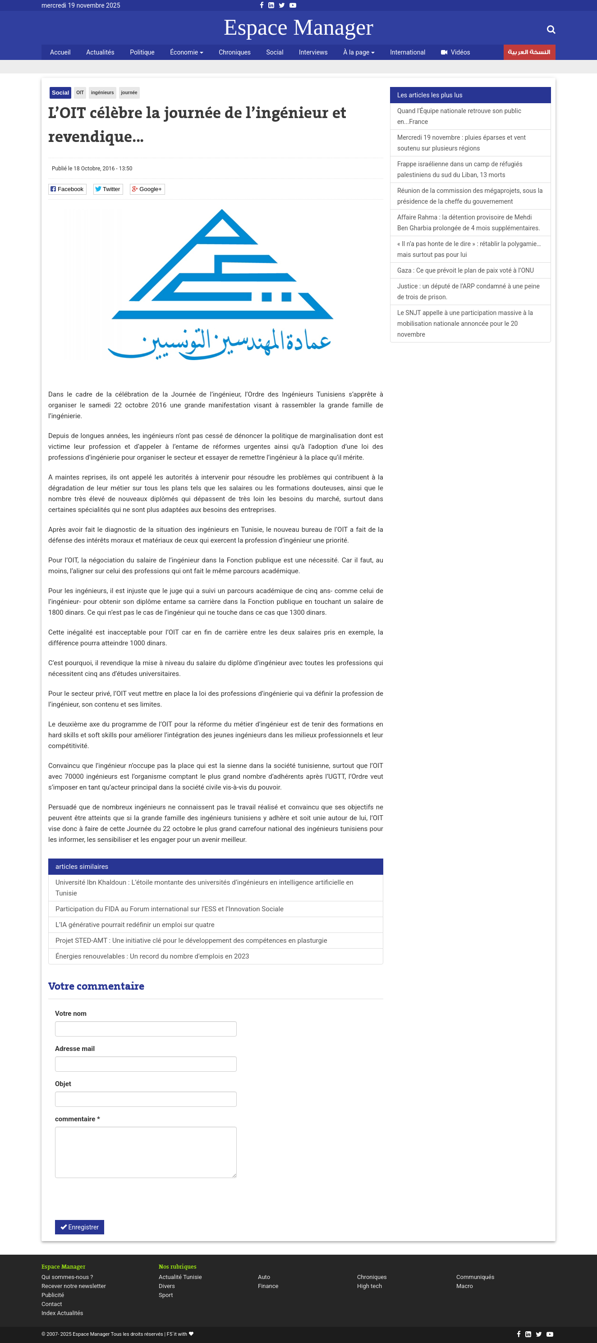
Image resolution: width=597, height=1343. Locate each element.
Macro (464, 1286)
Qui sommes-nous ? (67, 1277)
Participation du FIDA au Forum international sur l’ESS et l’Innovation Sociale (169, 909)
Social (275, 52)
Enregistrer (79, 1227)
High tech (369, 1286)
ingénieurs (102, 92)
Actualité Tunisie (180, 1277)
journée (129, 92)
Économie (186, 52)
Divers (167, 1286)
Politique (142, 52)
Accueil (60, 52)
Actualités (100, 52)
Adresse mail (75, 1049)
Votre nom (71, 1014)
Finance (268, 1286)
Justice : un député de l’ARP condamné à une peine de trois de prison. (468, 292)
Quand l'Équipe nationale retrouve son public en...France (459, 116)
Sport (166, 1295)
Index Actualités (62, 1313)
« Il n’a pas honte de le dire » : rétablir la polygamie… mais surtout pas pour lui (469, 249)
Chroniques (235, 52)
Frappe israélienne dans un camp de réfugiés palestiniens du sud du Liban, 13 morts (460, 169)
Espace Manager (298, 27)
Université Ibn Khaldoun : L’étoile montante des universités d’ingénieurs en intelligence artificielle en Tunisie (204, 887)
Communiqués (475, 1277)
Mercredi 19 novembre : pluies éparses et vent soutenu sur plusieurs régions (461, 143)
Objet (63, 1084)
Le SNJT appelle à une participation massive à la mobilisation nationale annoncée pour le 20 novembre (465, 323)
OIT (80, 92)
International (407, 52)
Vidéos (455, 52)
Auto (264, 1277)
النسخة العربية (529, 53)
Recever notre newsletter (73, 1286)
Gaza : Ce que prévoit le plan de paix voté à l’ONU (465, 270)
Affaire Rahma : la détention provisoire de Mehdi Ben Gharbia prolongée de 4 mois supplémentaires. (468, 223)
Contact (51, 1304)
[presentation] (123, 1202)
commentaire (77, 1119)
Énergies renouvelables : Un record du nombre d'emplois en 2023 (152, 956)
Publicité (52, 1295)
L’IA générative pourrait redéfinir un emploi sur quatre (135, 925)
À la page (358, 52)
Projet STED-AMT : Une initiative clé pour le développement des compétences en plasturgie (191, 940)
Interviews (313, 52)
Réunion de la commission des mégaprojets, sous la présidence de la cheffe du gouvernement (470, 196)
